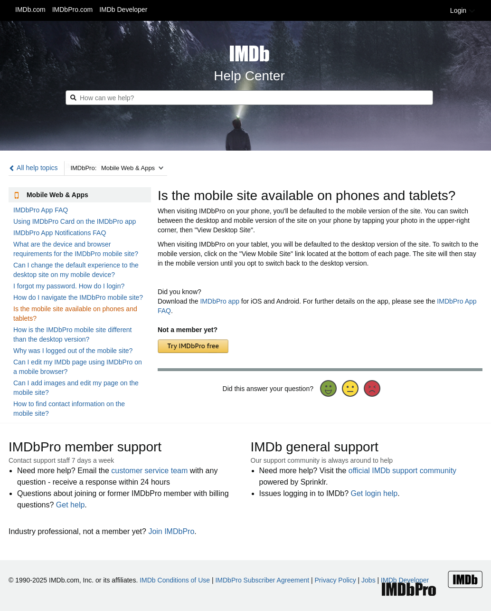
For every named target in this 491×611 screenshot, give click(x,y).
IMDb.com (30, 9)
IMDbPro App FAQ (40, 210)
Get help (70, 505)
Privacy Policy (335, 580)
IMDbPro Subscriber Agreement (262, 580)
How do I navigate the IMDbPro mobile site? (78, 297)
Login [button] (463, 10)
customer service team (149, 471)
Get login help (374, 493)
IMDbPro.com (72, 9)
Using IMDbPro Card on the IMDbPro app (74, 221)
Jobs (368, 580)
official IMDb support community (402, 471)
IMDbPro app (219, 301)
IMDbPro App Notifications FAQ (59, 233)
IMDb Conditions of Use (175, 580)
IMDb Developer (123, 9)
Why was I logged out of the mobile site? (72, 350)
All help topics (33, 168)
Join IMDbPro (171, 531)
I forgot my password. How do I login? (68, 286)
